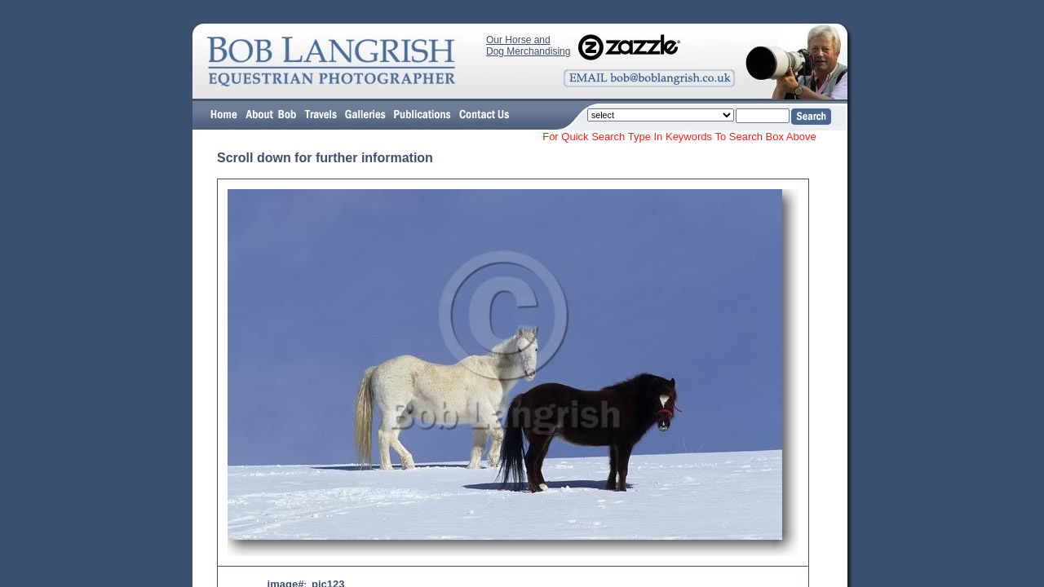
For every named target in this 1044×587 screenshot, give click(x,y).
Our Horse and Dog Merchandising (528, 45)
